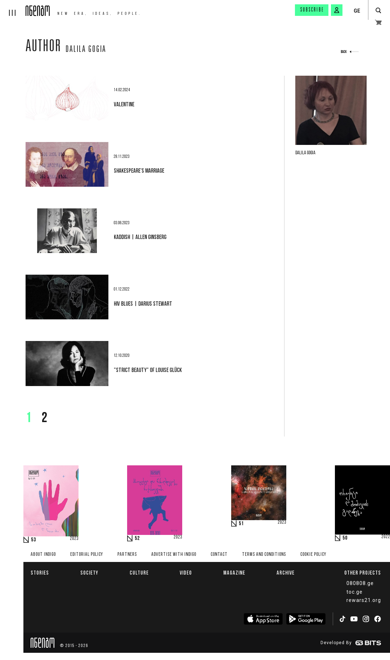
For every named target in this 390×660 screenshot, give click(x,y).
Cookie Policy (313, 554)
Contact (219, 554)
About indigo (43, 554)
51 (241, 524)
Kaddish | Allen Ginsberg (140, 236)
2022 (385, 537)
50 (345, 538)
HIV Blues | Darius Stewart (143, 303)
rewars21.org (363, 600)
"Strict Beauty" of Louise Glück (148, 369)
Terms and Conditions (264, 554)
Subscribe (312, 10)
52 (137, 538)
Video (186, 572)
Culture (139, 572)
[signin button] (336, 10)
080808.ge (360, 583)
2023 (74, 538)
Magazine (234, 572)
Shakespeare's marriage (139, 170)
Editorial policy (86, 554)
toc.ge (354, 592)
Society (89, 572)
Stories (40, 572)
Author (43, 47)
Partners (127, 554)
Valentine (124, 104)
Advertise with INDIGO (173, 554)
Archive (286, 572)
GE (357, 11)
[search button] (378, 11)
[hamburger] (13, 8)
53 (33, 540)
